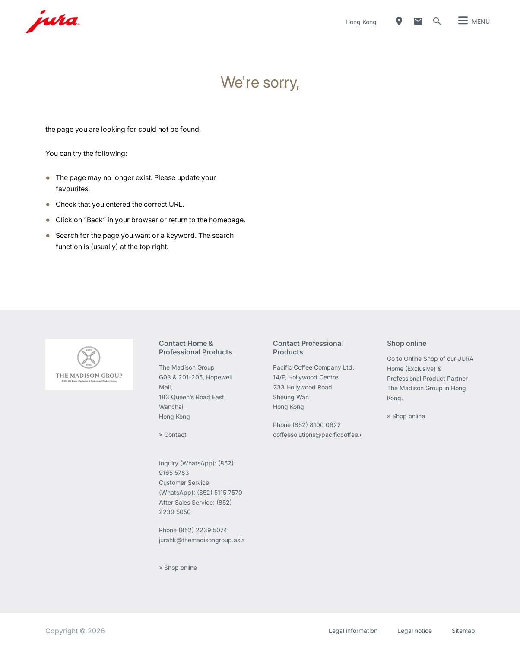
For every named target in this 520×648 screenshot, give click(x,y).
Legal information (353, 630)
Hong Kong (361, 21)
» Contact (173, 434)
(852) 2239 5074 (202, 530)
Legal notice (414, 630)
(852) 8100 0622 (317, 424)
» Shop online (178, 567)
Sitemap (463, 630)
